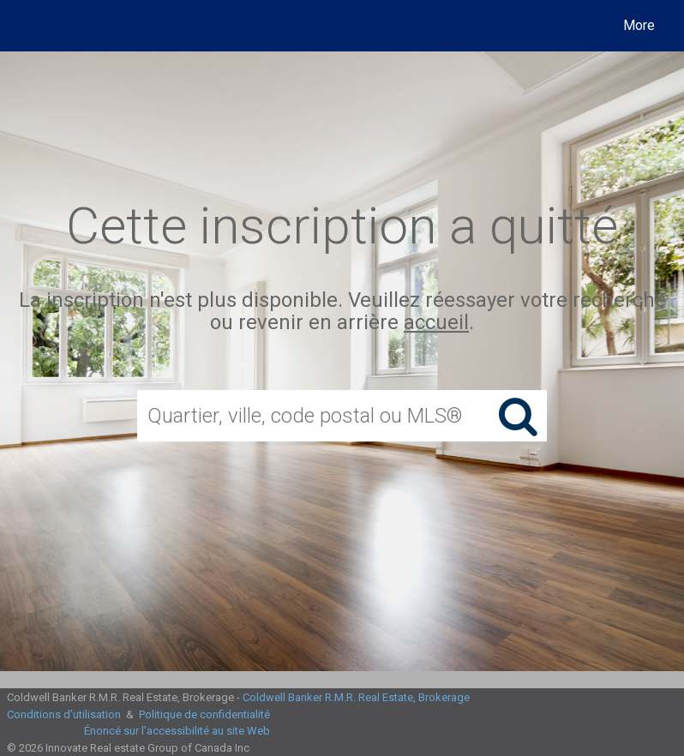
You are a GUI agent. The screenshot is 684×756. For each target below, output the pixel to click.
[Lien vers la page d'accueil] (30, 25)
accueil (436, 323)
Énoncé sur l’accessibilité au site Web (177, 730)
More (639, 25)
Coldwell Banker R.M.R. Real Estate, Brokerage (356, 697)
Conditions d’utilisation (64, 714)
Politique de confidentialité (204, 714)
